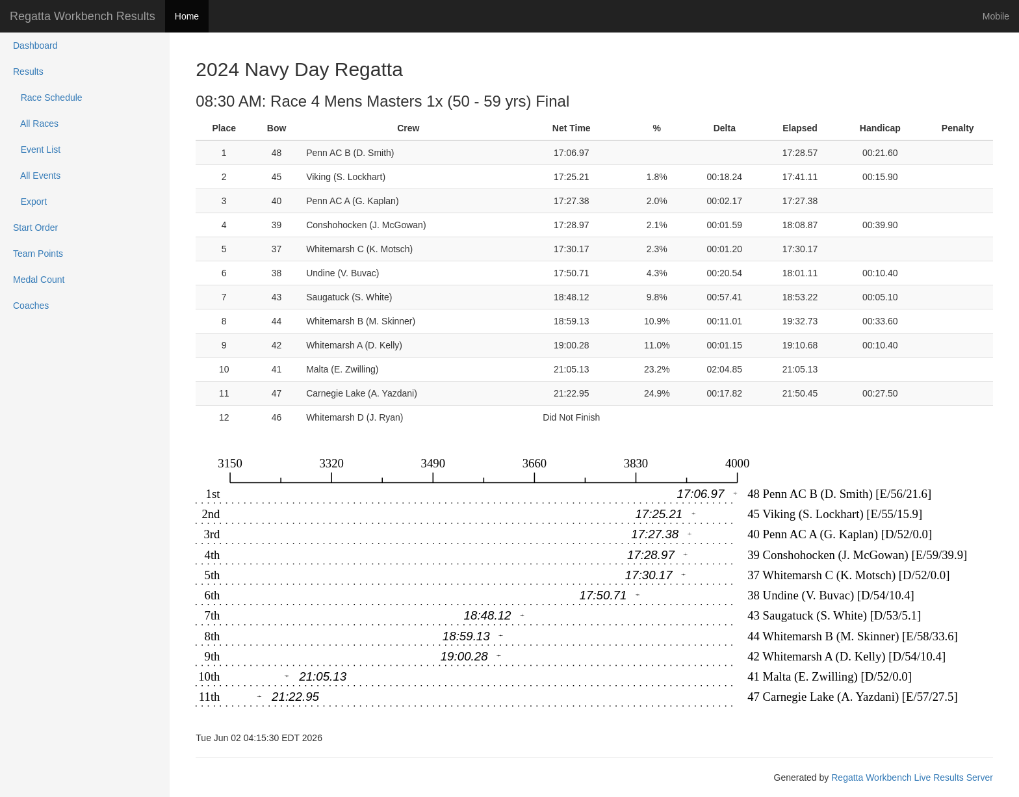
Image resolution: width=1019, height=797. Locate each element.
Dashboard (35, 45)
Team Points (38, 253)
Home (187, 16)
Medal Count (38, 279)
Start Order (35, 227)
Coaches (31, 305)
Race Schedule (48, 97)
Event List (36, 149)
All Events (36, 175)
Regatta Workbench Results (82, 16)
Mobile (996, 16)
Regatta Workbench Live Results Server (912, 777)
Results (28, 71)
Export (30, 201)
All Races (35, 123)
